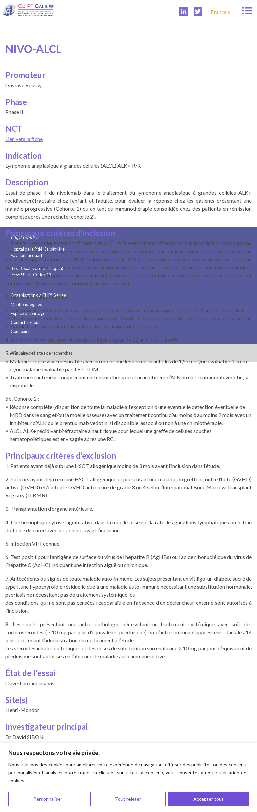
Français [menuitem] (220, 12)
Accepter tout (208, 799)
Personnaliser (47, 799)
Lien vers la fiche (24, 139)
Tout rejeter (128, 799)
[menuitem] (220, 12)
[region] (128, 777)
